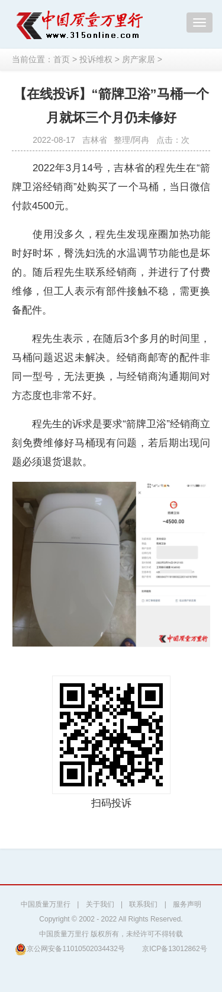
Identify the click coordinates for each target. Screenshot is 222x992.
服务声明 (187, 904)
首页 (61, 59)
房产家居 (138, 59)
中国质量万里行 (45, 904)
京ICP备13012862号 (174, 949)
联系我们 (143, 904)
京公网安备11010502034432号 (69, 949)
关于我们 (100, 904)
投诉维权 (95, 59)
